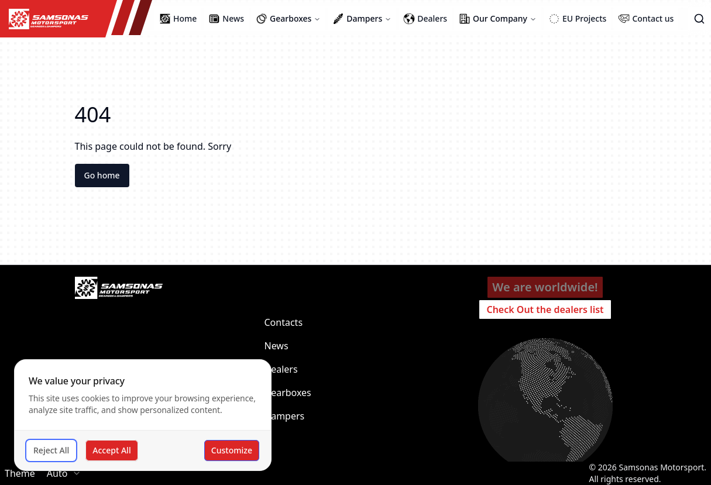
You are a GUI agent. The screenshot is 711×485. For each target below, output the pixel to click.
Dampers (285, 416)
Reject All (51, 450)
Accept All (111, 450)
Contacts (284, 322)
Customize (231, 450)
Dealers (281, 369)
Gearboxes (288, 392)
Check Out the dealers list (544, 309)
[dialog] (143, 415)
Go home (102, 175)
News (276, 345)
